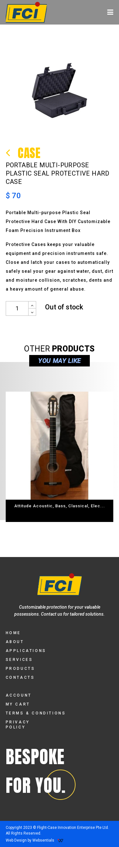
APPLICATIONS (26, 650)
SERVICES (19, 659)
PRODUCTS (20, 668)
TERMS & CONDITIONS (36, 713)
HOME (13, 633)
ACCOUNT (19, 695)
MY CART (18, 704)
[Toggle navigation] (110, 12)
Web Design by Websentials (35, 840)
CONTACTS (20, 677)
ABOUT (15, 642)
